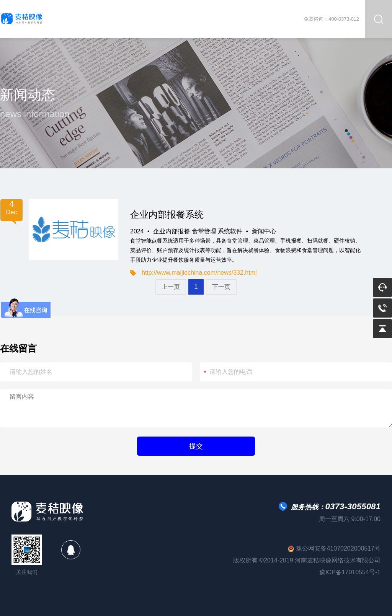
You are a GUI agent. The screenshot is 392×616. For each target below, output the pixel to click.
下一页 (221, 287)
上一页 (171, 287)
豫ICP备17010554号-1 (350, 572)
